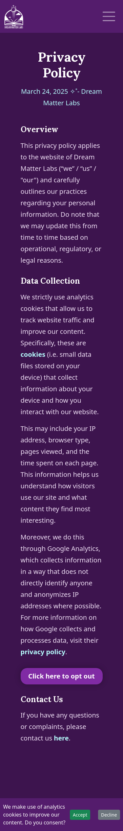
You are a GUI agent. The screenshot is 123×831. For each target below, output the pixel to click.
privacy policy (43, 651)
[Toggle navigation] (109, 16)
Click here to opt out (61, 676)
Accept (80, 815)
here (61, 738)
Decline (109, 815)
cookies (33, 354)
